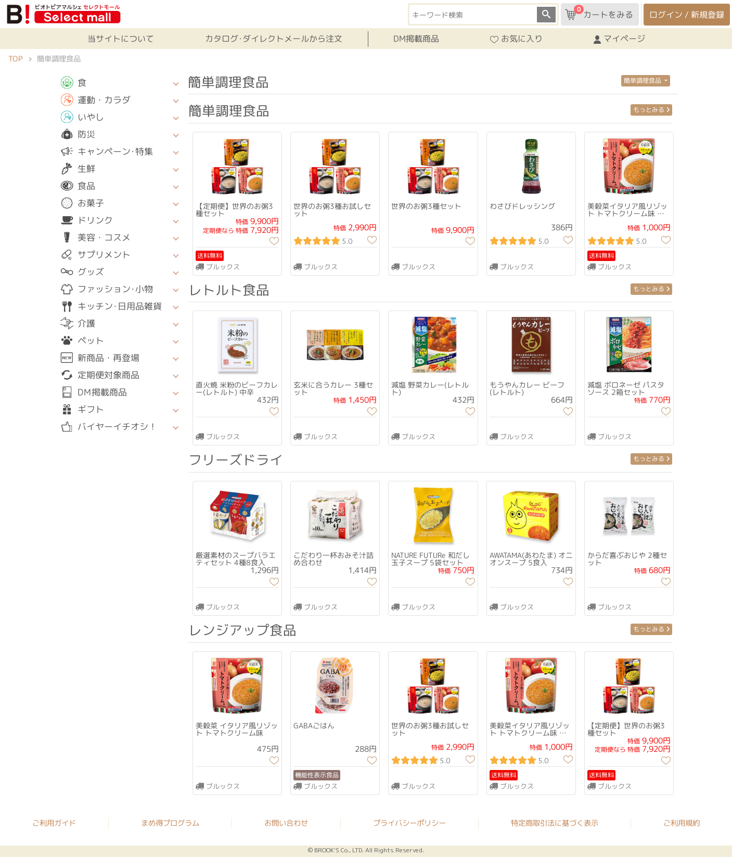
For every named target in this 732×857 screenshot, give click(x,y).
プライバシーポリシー (409, 823)
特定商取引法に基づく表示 (554, 823)
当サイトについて (120, 38)
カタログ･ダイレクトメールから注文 (273, 38)
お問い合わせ (286, 822)
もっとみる (651, 109)
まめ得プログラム (170, 822)
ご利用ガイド (54, 822)
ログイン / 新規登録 (686, 14)
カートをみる (599, 12)
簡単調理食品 (643, 80)
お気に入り (516, 39)
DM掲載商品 (416, 38)
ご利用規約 (681, 823)
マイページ (619, 39)
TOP (15, 59)
